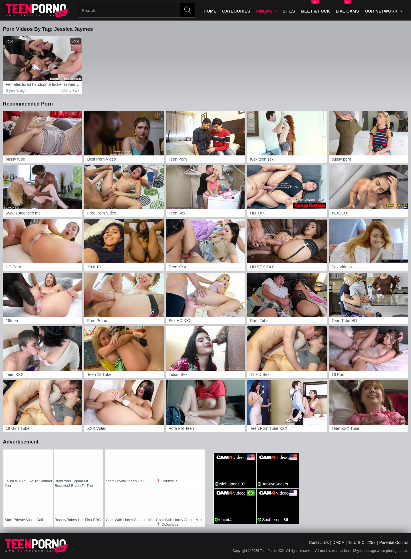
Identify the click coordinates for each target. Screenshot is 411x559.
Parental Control (393, 542)
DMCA (338, 542)
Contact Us (319, 542)
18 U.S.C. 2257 (362, 542)
